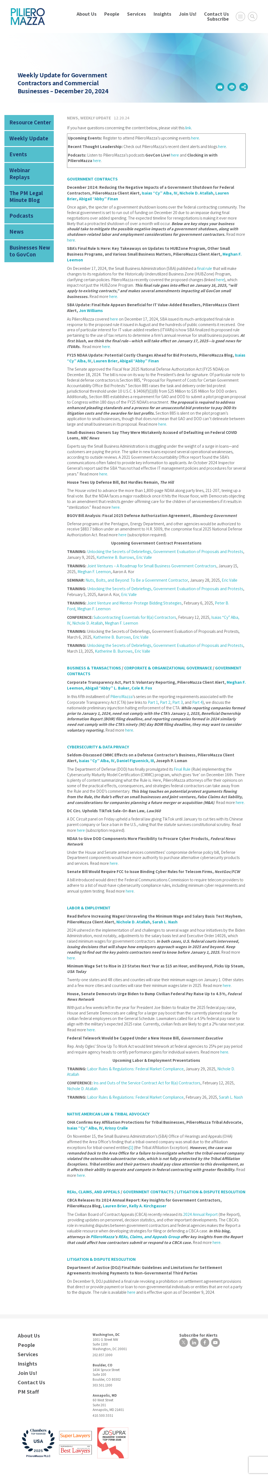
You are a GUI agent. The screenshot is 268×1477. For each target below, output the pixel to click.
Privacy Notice (95, 1455)
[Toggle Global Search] (252, 16)
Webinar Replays (25, 165)
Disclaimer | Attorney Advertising (132, 1455)
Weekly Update (24, 136)
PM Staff (28, 1367)
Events (16, 151)
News (14, 213)
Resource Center (26, 122)
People (111, 14)
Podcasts (18, 199)
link (188, 127)
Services (136, 14)
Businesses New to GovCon (28, 230)
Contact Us (216, 14)
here (195, 137)
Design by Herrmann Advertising (40, 1461)
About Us (87, 14)
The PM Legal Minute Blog (29, 181)
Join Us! (187, 14)
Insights (162, 14)
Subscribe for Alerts (194, 1310)
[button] (219, 87)
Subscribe (218, 19)
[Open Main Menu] (240, 16)
